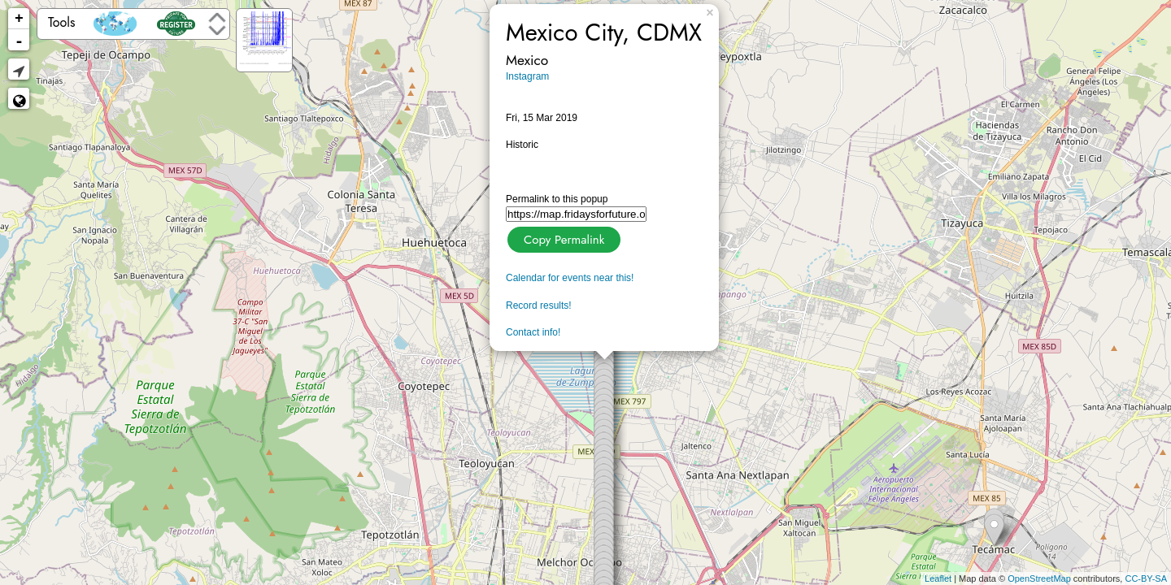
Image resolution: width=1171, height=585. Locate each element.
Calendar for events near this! (569, 278)
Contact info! (533, 332)
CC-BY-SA (1146, 578)
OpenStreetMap (1039, 578)
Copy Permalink (562, 238)
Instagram (527, 76)
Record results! (539, 305)
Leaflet (938, 578)
